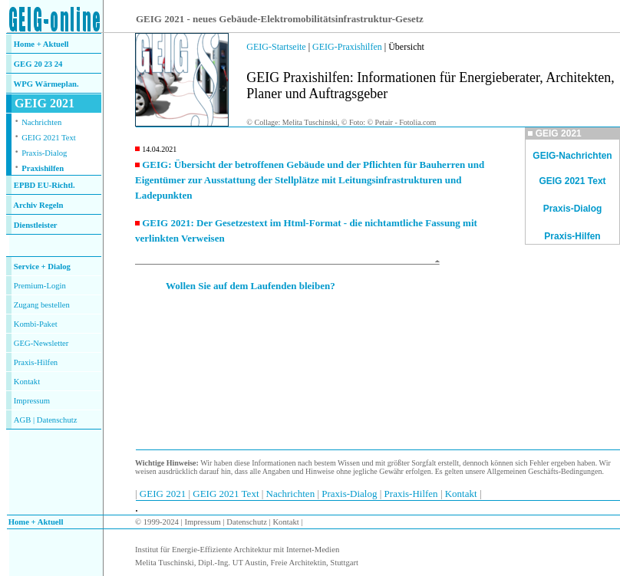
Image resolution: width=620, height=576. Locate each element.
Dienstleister (36, 225)
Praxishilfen (42, 168)
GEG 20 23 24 (38, 64)
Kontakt (27, 381)
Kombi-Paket (36, 324)
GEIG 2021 (164, 493)
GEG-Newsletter (41, 343)
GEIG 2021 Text (48, 137)
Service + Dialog (42, 266)
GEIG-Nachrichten (572, 155)
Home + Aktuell (41, 44)
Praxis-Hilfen (36, 362)
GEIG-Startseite (275, 46)
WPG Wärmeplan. (46, 84)
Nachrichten (41, 122)
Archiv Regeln (38, 205)
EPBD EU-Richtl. (44, 185)
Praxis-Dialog (44, 153)
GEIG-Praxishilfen (347, 46)
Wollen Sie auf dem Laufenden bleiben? (250, 285)
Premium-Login (40, 285)
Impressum (32, 401)
